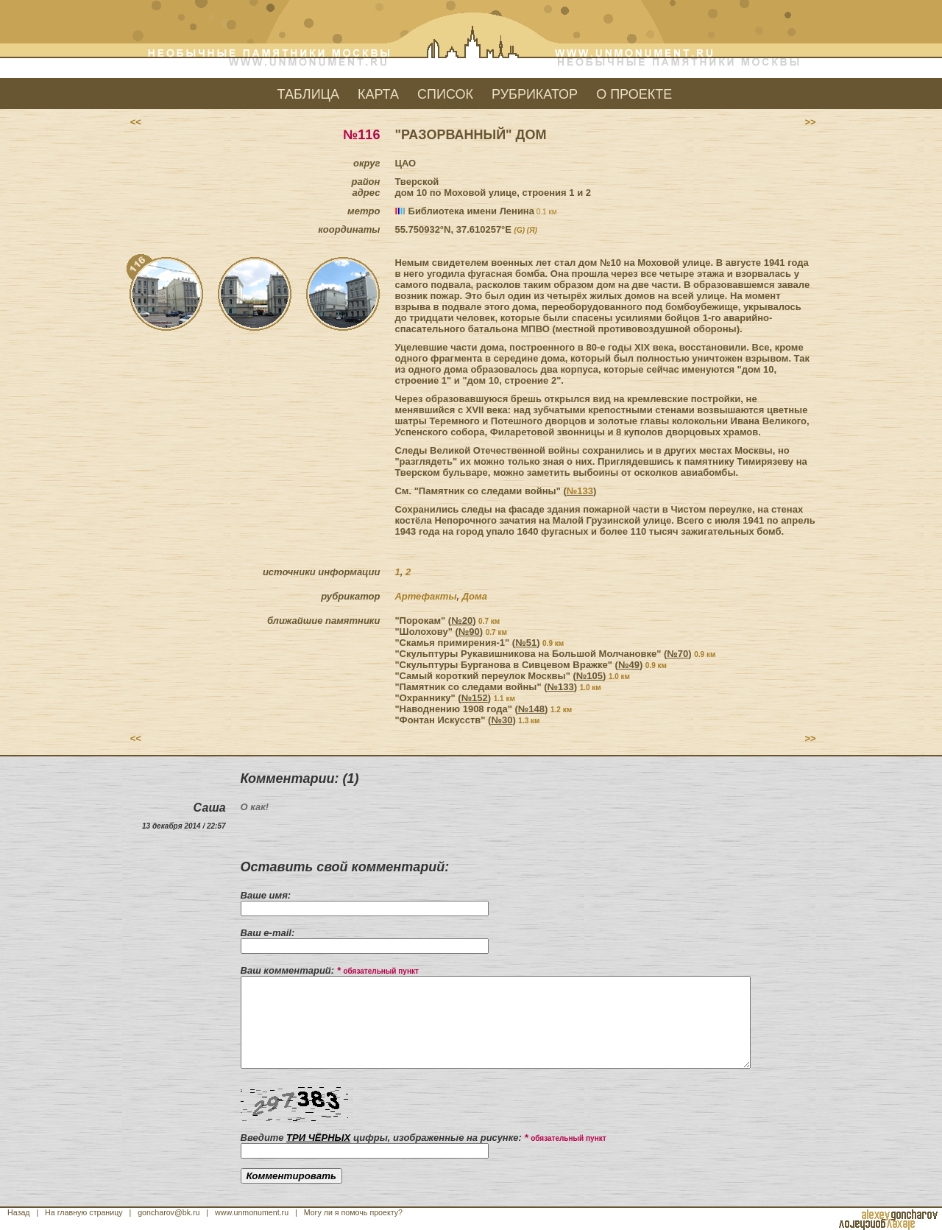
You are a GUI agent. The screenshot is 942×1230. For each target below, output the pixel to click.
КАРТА (378, 94)
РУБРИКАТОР (535, 94)
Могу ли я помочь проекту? (353, 1212)
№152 (474, 697)
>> (809, 121)
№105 (589, 675)
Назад (18, 1212)
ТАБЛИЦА (308, 94)
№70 (677, 653)
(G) (519, 230)
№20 (461, 620)
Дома (474, 596)
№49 (629, 664)
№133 (580, 490)
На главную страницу (84, 1212)
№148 (531, 708)
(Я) (532, 230)
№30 (501, 719)
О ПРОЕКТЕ (634, 94)
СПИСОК (445, 94)
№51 (525, 642)
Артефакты (425, 596)
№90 (469, 631)
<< (135, 121)
